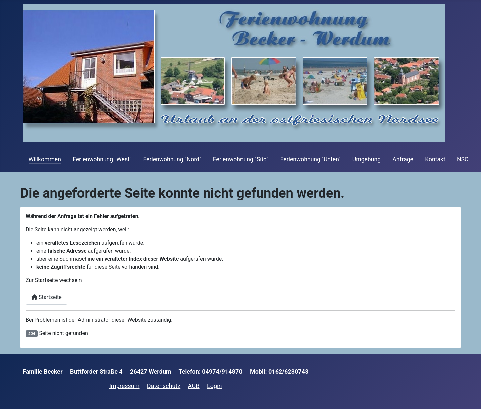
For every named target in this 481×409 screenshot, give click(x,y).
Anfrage (402, 159)
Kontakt (435, 159)
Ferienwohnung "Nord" (172, 159)
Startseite (46, 297)
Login (214, 385)
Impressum (124, 385)
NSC (462, 159)
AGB (194, 385)
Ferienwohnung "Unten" (310, 159)
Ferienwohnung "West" (102, 159)
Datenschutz (163, 385)
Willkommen (45, 159)
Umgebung (366, 159)
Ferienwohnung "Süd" (241, 159)
